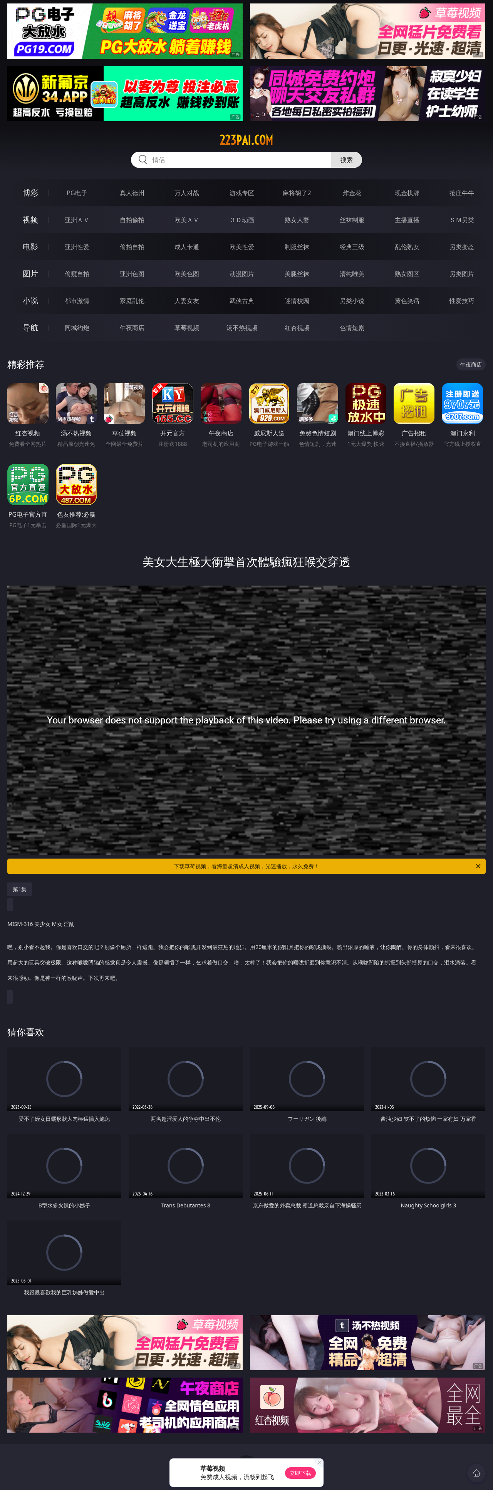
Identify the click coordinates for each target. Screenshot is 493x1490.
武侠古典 (242, 300)
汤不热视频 (241, 327)
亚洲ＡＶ (77, 220)
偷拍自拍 (132, 247)
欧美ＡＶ (186, 220)
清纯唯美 (352, 274)
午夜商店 (132, 327)
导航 (30, 327)
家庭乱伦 (132, 300)
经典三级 (352, 247)
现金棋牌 (407, 193)
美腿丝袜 (297, 274)
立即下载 (300, 1473)
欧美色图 (186, 274)
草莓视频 (186, 327)
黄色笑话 (407, 300)
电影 (30, 246)
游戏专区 (242, 193)
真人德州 (132, 193)
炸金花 (352, 193)
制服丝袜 (297, 247)
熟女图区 (407, 274)
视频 (30, 219)
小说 (30, 300)
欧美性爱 (242, 247)
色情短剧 (352, 327)
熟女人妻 (297, 220)
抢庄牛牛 (461, 193)
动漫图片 (242, 274)
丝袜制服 (352, 220)
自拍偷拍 (132, 220)
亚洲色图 (132, 274)
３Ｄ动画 (242, 220)
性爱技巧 (461, 300)
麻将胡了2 (297, 193)
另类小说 (352, 300)
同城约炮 (77, 327)
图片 (30, 273)
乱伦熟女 (407, 247)
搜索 (346, 160)
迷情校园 (297, 300)
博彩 (30, 193)
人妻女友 (186, 300)
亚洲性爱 (77, 247)
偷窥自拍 (77, 274)
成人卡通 (186, 247)
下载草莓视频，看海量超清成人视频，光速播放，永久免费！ (328, 866)
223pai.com (246, 140)
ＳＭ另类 (461, 220)
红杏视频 (297, 327)
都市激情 (77, 300)
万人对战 (186, 193)
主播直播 (407, 220)
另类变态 (461, 247)
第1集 (20, 889)
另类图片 (461, 274)
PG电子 (77, 193)
